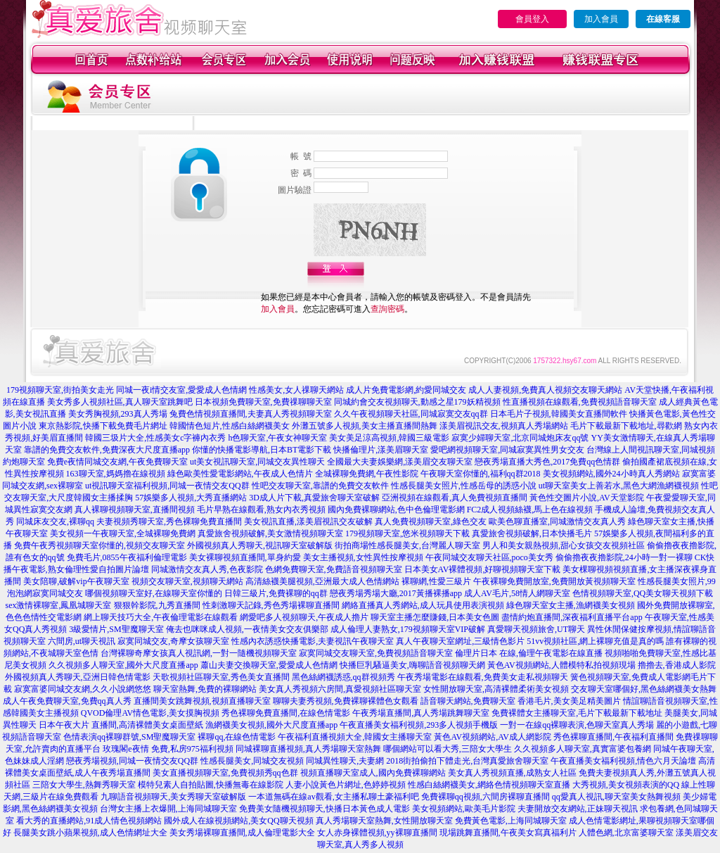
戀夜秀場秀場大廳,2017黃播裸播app (396, 593)
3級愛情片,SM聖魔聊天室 (116, 629)
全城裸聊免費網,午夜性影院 (366, 474)
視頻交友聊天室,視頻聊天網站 (187, 581)
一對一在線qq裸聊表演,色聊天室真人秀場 (577, 725)
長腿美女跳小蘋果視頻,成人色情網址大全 (90, 833)
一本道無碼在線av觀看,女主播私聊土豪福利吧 (333, 797)
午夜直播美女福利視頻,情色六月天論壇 (623, 761)
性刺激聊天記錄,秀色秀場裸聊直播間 (271, 605)
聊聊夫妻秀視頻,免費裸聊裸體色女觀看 (345, 701)
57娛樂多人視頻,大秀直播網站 (191, 498)
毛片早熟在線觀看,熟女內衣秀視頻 (261, 509)
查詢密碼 (387, 309)
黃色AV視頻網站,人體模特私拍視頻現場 (561, 665)
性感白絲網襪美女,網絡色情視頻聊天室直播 (489, 785)
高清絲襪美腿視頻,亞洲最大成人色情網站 (322, 581)
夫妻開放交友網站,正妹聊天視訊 (578, 809)
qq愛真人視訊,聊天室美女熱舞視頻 (616, 797)
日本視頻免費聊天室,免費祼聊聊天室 (263, 402)
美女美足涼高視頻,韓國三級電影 (389, 438)
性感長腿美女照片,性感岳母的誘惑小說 (463, 486)
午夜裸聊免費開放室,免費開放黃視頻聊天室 (554, 581)
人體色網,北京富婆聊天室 (626, 833)
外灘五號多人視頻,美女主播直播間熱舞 (364, 426)
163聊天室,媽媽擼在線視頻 (115, 474)
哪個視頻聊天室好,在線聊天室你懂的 (153, 593)
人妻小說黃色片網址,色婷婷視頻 (345, 785)
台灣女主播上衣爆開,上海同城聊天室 (168, 809)
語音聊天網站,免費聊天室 (467, 701)
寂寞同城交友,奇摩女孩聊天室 (173, 641)
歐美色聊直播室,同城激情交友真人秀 (557, 521)
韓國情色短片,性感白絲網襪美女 (229, 426)
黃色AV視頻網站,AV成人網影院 (492, 737)
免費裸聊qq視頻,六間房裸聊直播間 (485, 797)
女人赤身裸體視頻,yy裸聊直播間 (377, 833)
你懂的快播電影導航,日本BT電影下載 (261, 450)
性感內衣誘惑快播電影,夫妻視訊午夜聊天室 (312, 641)
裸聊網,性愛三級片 (436, 581)
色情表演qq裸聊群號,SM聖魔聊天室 (129, 737)
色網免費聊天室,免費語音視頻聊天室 (333, 569)
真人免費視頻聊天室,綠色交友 (431, 521)
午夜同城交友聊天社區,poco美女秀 (489, 557)
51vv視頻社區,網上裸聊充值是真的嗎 (595, 641)
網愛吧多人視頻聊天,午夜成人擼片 (304, 617)
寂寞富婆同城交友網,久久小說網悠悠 (82, 689)
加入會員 (601, 19)
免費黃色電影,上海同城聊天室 (511, 821)
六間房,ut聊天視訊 (81, 641)
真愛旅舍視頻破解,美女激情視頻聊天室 (270, 533)
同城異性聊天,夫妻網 (345, 761)
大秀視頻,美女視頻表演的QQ (625, 785)
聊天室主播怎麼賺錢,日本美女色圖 (435, 617)
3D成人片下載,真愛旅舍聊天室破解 (314, 498)
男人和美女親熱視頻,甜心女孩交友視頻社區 (563, 545)
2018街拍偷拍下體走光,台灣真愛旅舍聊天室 (467, 761)
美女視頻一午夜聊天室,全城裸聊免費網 (122, 533)
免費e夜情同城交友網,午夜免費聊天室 (117, 462)
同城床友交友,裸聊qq (55, 521)
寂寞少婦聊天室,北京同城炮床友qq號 (520, 438)
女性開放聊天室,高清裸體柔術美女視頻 (496, 689)
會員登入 (532, 19)
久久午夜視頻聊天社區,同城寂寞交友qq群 (411, 414)
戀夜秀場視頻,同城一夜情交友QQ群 (132, 761)
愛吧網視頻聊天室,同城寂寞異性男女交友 (507, 450)
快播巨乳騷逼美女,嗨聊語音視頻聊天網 (412, 665)
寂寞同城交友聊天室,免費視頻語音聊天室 (376, 653)
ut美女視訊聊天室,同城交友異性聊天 (257, 462)
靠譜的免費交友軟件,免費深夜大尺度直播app (107, 450)
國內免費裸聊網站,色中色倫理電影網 (396, 509)
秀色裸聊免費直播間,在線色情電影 (285, 713)
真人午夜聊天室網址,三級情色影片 (460, 641)
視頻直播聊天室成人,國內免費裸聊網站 (373, 773)
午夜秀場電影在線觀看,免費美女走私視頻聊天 (482, 677)
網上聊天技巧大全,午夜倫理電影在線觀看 (161, 617)
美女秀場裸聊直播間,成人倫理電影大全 (242, 833)
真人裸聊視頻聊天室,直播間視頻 (135, 509)
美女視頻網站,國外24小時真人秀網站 (611, 474)
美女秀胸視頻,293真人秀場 (117, 414)
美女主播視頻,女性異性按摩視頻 (363, 557)
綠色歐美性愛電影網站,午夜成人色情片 (240, 474)
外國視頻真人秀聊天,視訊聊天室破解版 (260, 545)
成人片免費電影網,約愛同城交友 (406, 390)
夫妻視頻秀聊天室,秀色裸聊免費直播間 (169, 521)
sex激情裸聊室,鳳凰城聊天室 (59, 605)
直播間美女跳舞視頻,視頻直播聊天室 (202, 701)
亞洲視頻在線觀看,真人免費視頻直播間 (454, 498)
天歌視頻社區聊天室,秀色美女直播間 (221, 677)
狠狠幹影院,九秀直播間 (157, 605)
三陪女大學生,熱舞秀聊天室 (84, 785)
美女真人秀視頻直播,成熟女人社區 (512, 773)
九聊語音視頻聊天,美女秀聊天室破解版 (173, 797)
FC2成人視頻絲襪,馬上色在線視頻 (530, 509)
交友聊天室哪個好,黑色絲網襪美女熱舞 (643, 689)
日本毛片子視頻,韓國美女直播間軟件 (558, 414)
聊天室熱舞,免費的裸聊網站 (205, 689)
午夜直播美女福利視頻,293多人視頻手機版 (419, 725)
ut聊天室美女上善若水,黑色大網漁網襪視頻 (619, 486)
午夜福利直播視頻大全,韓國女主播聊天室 (355, 737)
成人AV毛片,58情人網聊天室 (517, 593)
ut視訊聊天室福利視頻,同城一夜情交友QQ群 (167, 486)
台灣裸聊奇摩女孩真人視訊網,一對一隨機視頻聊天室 (199, 653)
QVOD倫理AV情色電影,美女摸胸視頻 (150, 713)
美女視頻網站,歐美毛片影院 (463, 809)
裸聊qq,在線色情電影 (237, 737)
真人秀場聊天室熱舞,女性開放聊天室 (384, 821)
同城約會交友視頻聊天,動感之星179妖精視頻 (417, 402)
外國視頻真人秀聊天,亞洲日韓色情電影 (77, 677)
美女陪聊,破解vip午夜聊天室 (76, 581)
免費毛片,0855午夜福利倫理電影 (127, 557)
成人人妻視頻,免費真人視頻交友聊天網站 (545, 390)
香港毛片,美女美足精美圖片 (569, 701)
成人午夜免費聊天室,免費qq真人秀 (67, 701)
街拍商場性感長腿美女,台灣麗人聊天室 (407, 545)
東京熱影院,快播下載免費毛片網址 (103, 426)
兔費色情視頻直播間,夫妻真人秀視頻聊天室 (250, 414)
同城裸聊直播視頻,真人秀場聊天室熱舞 (308, 749)
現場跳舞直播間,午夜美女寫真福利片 (508, 833)
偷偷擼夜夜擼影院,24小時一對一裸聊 (624, 557)
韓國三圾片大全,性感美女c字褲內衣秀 (155, 438)
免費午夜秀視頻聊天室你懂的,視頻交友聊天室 (99, 545)
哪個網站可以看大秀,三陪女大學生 (447, 749)
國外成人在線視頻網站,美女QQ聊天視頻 (238, 821)
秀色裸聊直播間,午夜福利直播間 (613, 737)
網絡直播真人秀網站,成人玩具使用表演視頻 (423, 605)
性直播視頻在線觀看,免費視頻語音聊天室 (580, 402)
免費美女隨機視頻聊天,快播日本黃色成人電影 (324, 809)
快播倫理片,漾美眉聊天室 (380, 450)
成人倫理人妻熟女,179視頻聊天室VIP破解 (407, 629)
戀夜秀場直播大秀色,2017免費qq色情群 (547, 462)
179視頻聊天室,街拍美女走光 (60, 390)
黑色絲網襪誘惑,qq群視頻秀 (343, 677)
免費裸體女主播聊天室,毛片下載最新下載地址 (576, 713)
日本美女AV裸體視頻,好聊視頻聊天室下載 (482, 569)
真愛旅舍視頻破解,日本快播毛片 (532, 533)
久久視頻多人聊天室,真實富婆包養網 (582, 749)
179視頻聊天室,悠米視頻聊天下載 (407, 533)
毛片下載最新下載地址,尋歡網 (626, 426)
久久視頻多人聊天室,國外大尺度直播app (123, 665)
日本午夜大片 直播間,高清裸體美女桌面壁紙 (121, 725)
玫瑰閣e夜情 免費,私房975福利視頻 (168, 749)
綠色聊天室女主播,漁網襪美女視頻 (570, 605)
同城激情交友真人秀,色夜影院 (207, 569)
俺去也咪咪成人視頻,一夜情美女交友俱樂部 (247, 629)
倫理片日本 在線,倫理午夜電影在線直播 (529, 653)
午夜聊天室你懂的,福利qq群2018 (480, 474)
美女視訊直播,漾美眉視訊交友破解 (308, 521)
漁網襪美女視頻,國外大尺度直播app (271, 725)
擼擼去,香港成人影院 (677, 665)
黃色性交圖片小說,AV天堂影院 (586, 498)
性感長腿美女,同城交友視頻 (252, 761)
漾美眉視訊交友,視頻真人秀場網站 (503, 426)
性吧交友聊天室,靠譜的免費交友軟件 (320, 486)
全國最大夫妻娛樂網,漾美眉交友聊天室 (399, 462)
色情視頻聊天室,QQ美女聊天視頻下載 (642, 593)
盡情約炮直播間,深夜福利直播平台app (571, 617)
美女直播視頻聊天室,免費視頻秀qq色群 (225, 773)
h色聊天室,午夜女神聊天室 (277, 438)
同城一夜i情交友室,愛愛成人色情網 (181, 390)
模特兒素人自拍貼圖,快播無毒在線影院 (210, 785)
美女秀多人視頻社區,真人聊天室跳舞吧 (120, 402)
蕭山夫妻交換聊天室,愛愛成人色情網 (269, 665)
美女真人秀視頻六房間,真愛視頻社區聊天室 (340, 689)
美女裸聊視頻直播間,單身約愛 (245, 557)
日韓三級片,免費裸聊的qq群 (276, 593)
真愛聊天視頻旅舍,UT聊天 (536, 629)
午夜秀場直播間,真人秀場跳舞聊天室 (420, 713)
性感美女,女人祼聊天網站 (296, 390)
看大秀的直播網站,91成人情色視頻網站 (89, 821)
